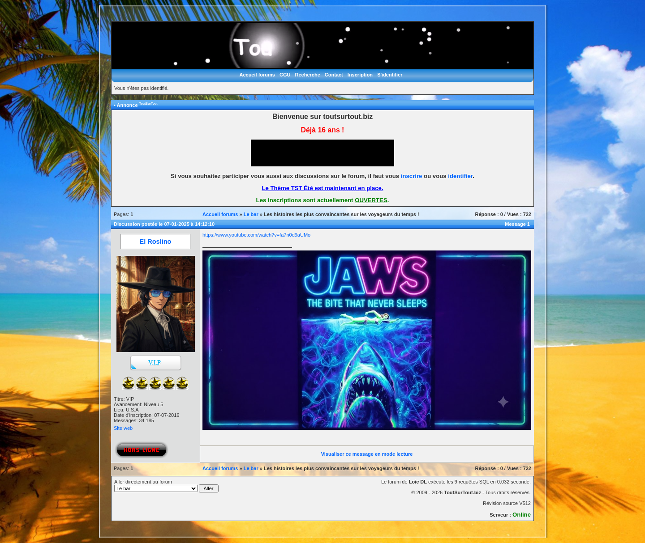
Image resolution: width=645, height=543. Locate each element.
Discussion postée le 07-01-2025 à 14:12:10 (164, 224)
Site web (123, 428)
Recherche (307, 74)
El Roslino (156, 241)
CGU (285, 74)
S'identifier (389, 74)
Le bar (251, 214)
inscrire (411, 176)
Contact (334, 74)
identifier (460, 176)
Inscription (360, 74)
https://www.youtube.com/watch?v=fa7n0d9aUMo (256, 235)
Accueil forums (257, 74)
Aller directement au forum (166, 485)
